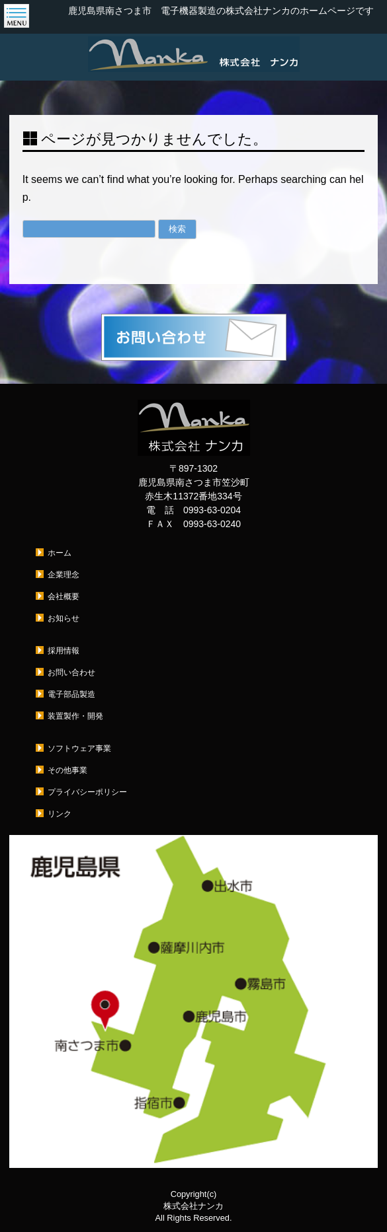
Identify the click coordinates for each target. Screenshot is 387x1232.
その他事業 (67, 770)
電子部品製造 (71, 694)
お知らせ (63, 618)
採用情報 (63, 650)
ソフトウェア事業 (79, 748)
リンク (59, 813)
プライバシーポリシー (87, 792)
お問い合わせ (71, 672)
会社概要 (63, 596)
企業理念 (63, 574)
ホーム (59, 553)
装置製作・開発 (75, 716)
